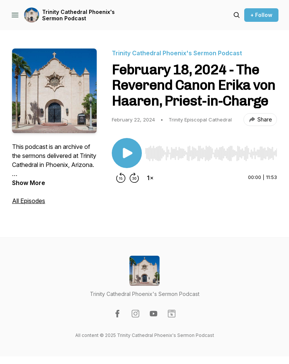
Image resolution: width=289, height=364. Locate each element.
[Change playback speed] (150, 178)
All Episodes (28, 201)
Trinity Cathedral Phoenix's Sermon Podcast (78, 15)
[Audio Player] (211, 151)
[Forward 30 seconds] (134, 178)
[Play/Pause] (127, 153)
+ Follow (261, 15)
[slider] (211, 153)
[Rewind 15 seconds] (121, 178)
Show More (28, 183)
